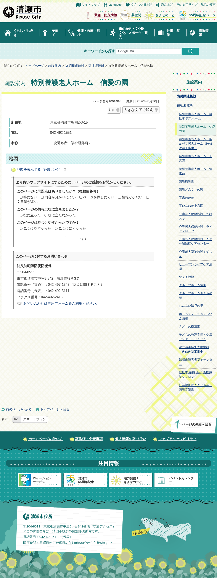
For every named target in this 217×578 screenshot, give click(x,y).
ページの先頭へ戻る (196, 424)
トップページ (34, 65)
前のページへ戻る (19, 409)
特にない (30, 197)
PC (16, 419)
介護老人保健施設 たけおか (195, 216)
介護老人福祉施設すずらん (195, 254)
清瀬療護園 (186, 181)
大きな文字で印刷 (138, 110)
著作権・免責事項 (89, 439)
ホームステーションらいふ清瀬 (195, 316)
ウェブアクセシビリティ (177, 439)
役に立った (32, 215)
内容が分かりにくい (60, 197)
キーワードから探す (99, 51)
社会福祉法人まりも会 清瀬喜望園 (195, 387)
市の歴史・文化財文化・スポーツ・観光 (133, 33)
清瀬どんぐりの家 (191, 189)
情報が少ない (132, 197)
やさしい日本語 (141, 4)
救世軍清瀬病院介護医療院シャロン (195, 375)
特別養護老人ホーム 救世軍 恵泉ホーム (195, 116)
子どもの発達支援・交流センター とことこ (195, 337)
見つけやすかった (37, 228)
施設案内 (54, 65)
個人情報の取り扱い (130, 439)
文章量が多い (27, 202)
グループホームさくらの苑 (195, 295)
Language (115, 4)
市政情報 (203, 33)
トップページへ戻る (54, 409)
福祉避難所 (96, 65)
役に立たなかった (62, 215)
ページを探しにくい (98, 197)
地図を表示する (41, 169)
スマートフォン (34, 419)
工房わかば (186, 197)
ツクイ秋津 (186, 277)
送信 (83, 239)
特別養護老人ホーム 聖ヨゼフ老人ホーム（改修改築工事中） (195, 144)
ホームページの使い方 (45, 439)
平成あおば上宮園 (191, 205)
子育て (55, 33)
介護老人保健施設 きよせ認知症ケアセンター (195, 241)
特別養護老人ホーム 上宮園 (195, 158)
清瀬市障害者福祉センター (195, 362)
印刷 (111, 110)
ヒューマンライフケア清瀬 (195, 267)
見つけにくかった (72, 228)
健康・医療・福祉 (88, 33)
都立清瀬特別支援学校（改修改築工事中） (194, 349)
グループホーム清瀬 (192, 285)
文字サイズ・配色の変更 (199, 4)
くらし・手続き (22, 33)
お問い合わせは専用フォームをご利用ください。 (61, 303)
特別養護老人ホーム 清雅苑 (195, 171)
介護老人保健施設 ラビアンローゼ (195, 229)
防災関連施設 (74, 65)
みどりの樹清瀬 (189, 326)
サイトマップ (91, 4)
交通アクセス (102, 526)
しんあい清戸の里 (191, 305)
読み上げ (167, 4)
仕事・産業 (173, 33)
